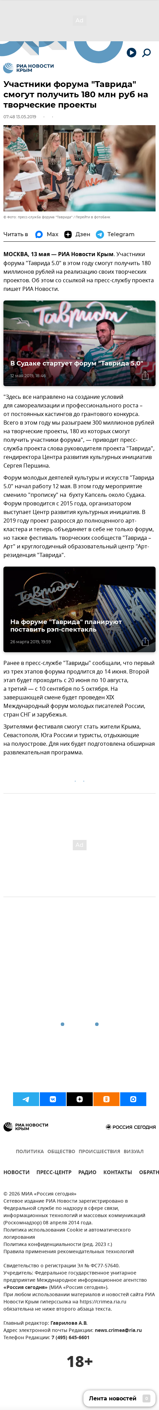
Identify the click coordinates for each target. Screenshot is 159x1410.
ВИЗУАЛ (134, 1152)
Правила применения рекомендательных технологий (68, 1252)
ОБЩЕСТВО (61, 1152)
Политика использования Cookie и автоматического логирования (67, 1234)
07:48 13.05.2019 (19, 116)
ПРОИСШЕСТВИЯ (99, 1152)
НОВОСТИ (16, 1173)
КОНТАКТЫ (117, 1173)
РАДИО (87, 1173)
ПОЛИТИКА (30, 1152)
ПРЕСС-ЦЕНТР (53, 1173)
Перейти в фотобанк (93, 217)
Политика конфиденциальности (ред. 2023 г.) (57, 1245)
